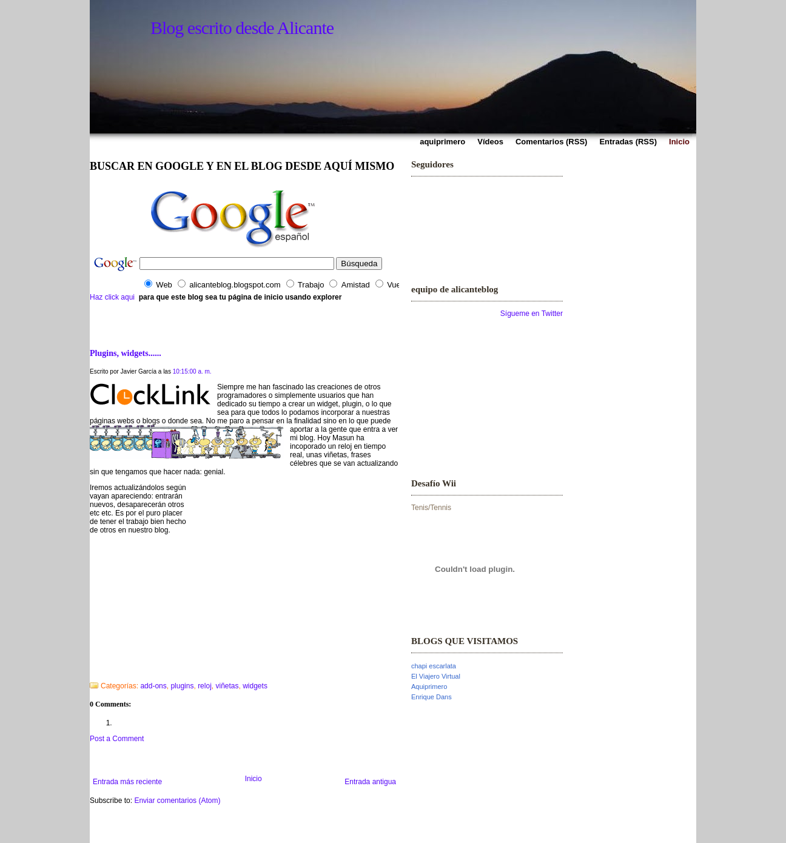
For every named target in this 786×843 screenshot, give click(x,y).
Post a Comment (117, 738)
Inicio (253, 778)
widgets (255, 686)
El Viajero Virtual (435, 676)
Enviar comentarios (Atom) (177, 800)
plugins (181, 686)
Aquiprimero (429, 686)
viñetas (226, 686)
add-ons (153, 686)
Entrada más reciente (127, 782)
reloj (205, 686)
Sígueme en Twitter (531, 313)
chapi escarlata (433, 666)
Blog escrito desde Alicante (242, 28)
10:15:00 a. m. (192, 371)
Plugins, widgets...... (125, 353)
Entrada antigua (370, 782)
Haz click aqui (112, 297)
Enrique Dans (431, 696)
